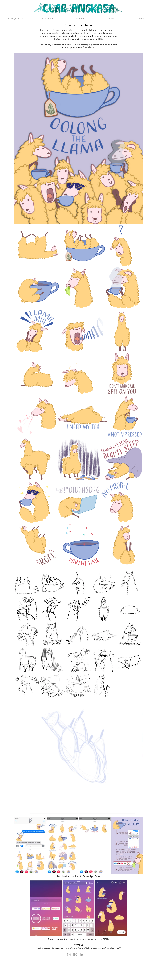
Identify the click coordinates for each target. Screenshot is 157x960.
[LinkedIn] (82, 954)
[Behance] (75, 954)
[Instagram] (69, 954)
